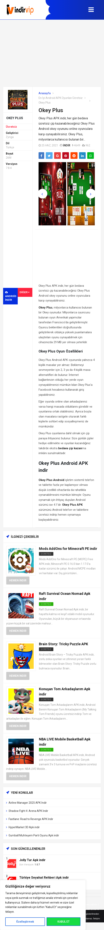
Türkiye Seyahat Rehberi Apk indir (44, 877)
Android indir (10, 296)
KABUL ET (63, 921)
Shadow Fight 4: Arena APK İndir (28, 810)
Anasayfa (45, 93)
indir (66, 145)
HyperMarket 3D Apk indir (24, 827)
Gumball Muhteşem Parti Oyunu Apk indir (34, 835)
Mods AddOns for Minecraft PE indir (68, 549)
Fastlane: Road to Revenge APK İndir (31, 819)
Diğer (24, 292)
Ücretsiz (11, 126)
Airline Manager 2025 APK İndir (28, 802)
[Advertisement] (52, 53)
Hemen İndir (17, 580)
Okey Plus (51, 110)
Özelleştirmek (25, 921)
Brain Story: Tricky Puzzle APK (63, 644)
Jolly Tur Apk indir (32, 860)
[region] (43, 905)
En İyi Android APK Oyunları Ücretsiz (61, 97)
